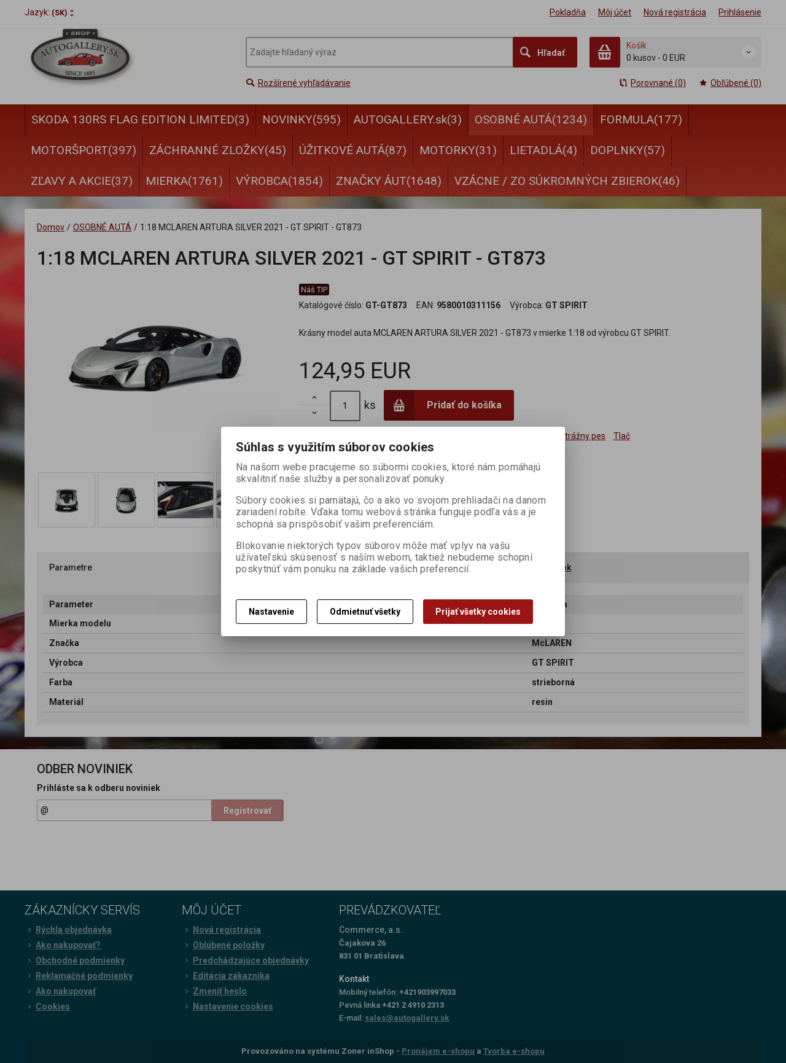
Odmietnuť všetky (365, 612)
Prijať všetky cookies (478, 612)
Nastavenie (271, 612)
